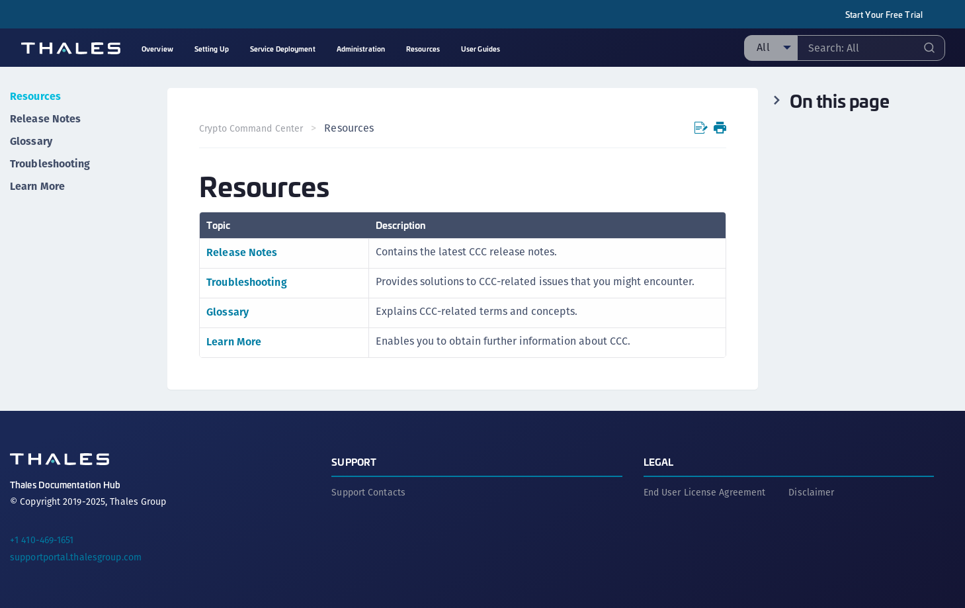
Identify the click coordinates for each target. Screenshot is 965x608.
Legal (659, 461)
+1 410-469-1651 (42, 539)
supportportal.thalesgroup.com (76, 557)
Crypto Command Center (251, 128)
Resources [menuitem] (423, 49)
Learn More (37, 186)
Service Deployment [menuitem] (282, 49)
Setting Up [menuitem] (211, 49)
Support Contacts (368, 492)
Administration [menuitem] (361, 49)
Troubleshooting (50, 163)
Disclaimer (811, 492)
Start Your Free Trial (884, 14)
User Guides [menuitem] (480, 49)
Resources (35, 96)
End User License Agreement (705, 492)
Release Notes (45, 118)
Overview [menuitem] (157, 49)
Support (353, 461)
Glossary (31, 141)
